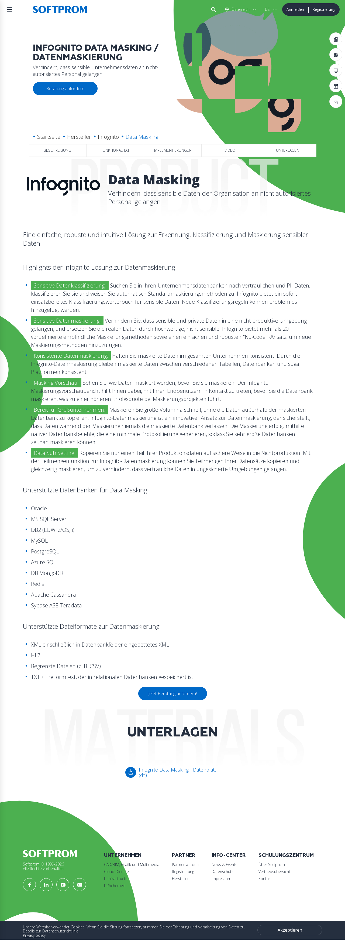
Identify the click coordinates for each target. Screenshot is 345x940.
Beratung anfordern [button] (65, 89)
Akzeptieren (290, 930)
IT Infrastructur (116, 878)
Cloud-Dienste (116, 871)
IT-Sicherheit (114, 885)
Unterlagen (287, 150)
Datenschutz (222, 871)
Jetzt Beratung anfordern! (172, 693)
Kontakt (265, 878)
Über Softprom (271, 864)
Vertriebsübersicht (274, 871)
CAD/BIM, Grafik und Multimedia (131, 864)
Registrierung (323, 9)
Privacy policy (34, 935)
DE (267, 9)
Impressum (221, 878)
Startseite (48, 136)
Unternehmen (123, 855)
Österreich (240, 9)
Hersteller (79, 136)
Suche (212, 9)
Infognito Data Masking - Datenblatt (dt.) (177, 772)
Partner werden (185, 864)
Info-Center (229, 855)
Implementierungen (172, 150)
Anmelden (295, 9)
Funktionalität (115, 150)
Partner (183, 855)
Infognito (108, 136)
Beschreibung (57, 150)
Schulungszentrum (286, 855)
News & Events (224, 864)
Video (230, 150)
